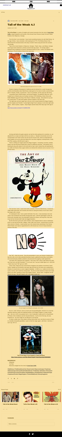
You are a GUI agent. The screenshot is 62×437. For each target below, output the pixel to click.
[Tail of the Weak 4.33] (31, 397)
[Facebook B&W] (29, 434)
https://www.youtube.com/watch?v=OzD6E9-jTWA (19, 107)
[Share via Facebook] (8, 378)
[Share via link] (17, 378)
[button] (61, 5)
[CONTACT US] (6, 5)
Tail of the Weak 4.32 (51, 404)
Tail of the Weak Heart (10, 404)
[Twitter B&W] (32, 434)
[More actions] (53, 21)
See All (59, 389)
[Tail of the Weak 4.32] (51, 397)
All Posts (3, 12)
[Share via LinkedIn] (14, 378)
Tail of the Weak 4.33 (30, 404)
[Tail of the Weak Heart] (10, 397)
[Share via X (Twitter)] (11, 378)
